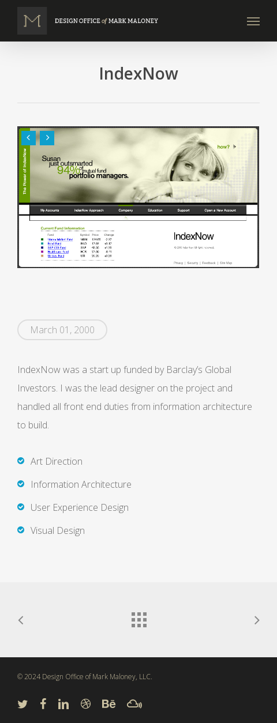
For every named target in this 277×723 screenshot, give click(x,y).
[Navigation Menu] (253, 21)
